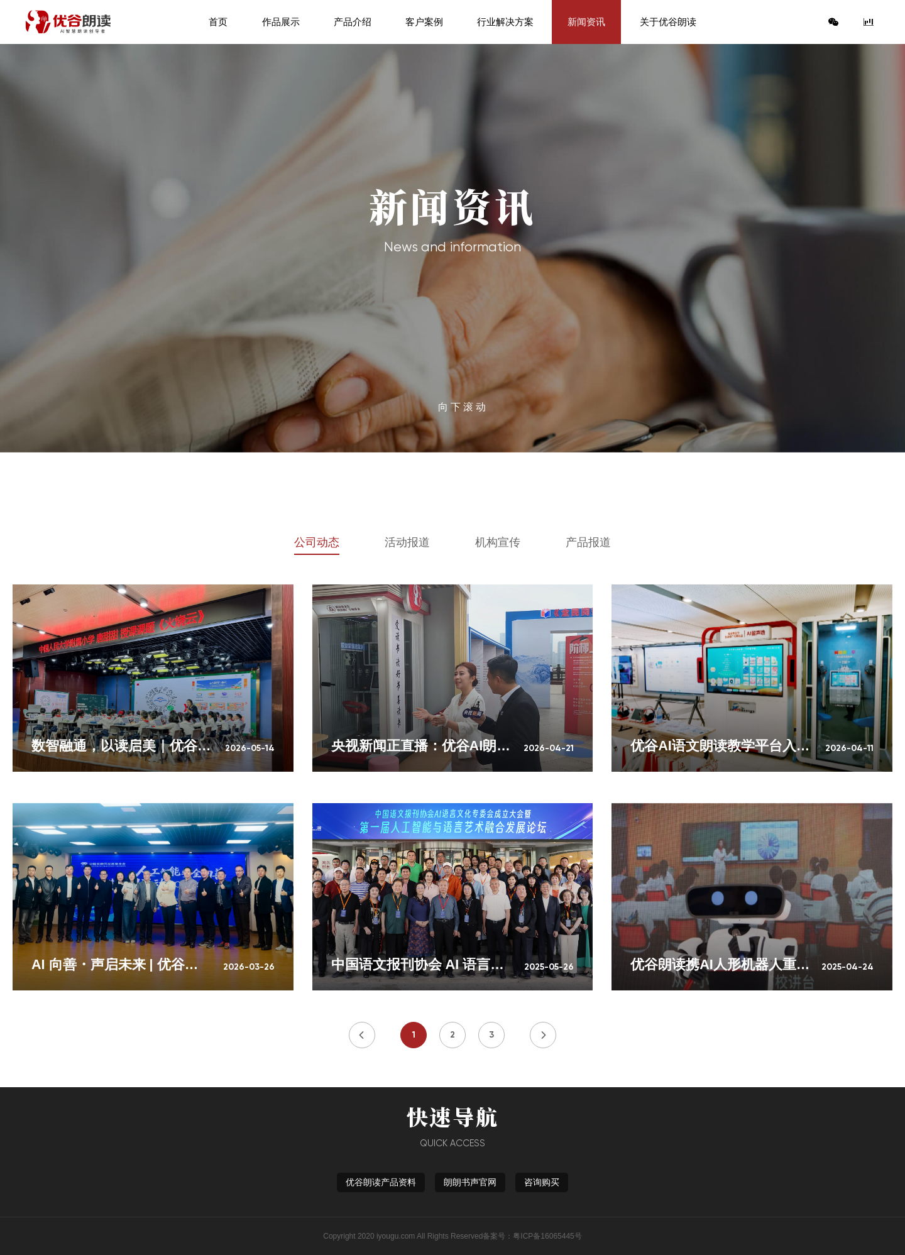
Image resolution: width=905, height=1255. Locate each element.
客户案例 (424, 21)
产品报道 (588, 542)
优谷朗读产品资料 (381, 1182)
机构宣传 (497, 542)
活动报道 (407, 542)
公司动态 (316, 542)
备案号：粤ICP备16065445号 (532, 1236)
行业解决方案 (505, 21)
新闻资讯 (586, 21)
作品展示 (281, 21)
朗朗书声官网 (470, 1182)
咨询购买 (541, 1182)
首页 (218, 21)
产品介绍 (352, 21)
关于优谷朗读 (668, 21)
